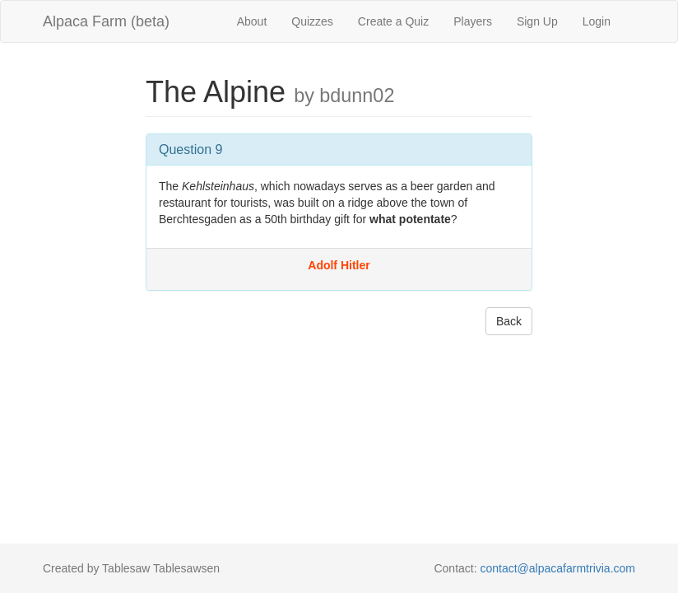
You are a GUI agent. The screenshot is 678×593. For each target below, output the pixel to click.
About (252, 21)
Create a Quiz (393, 21)
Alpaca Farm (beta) (106, 21)
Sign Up (537, 21)
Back (509, 321)
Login (597, 21)
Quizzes (312, 21)
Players (472, 21)
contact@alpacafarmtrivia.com (557, 568)
